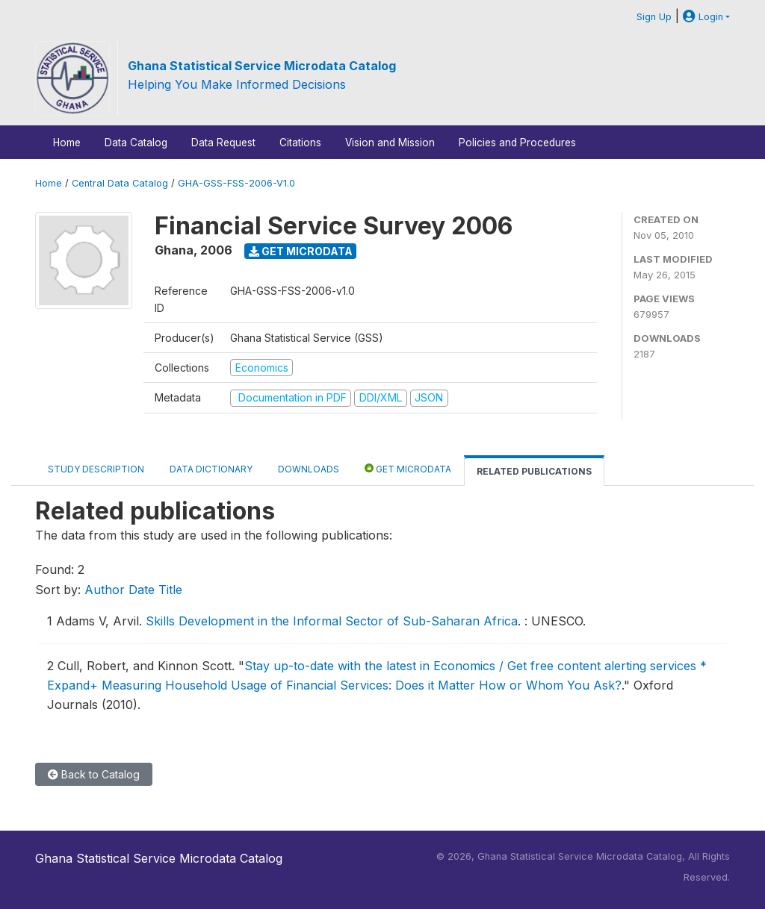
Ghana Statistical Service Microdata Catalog (262, 65)
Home (67, 143)
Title (170, 589)
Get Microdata (301, 251)
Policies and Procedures (517, 143)
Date (141, 589)
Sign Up (654, 16)
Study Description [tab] (96, 469)
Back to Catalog (94, 774)
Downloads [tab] (308, 469)
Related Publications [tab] (534, 471)
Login (703, 16)
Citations (300, 143)
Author (104, 589)
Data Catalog (136, 143)
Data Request (223, 143)
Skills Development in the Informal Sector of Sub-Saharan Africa (332, 620)
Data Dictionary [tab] (211, 469)
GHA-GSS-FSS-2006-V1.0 (236, 183)
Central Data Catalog (120, 183)
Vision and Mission (390, 143)
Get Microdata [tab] (408, 468)
